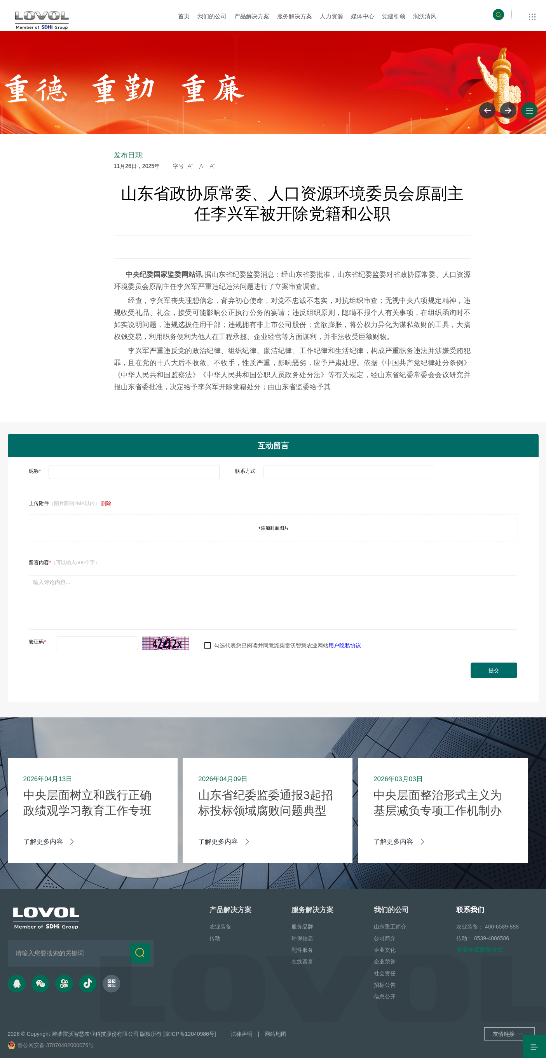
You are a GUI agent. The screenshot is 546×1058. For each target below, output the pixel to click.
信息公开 (385, 996)
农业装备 (220, 926)
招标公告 (385, 984)
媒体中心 (362, 16)
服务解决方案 (294, 16)
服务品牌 (302, 926)
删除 (106, 503)
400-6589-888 (502, 926)
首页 (184, 16)
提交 (493, 670)
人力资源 (331, 16)
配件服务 (302, 949)
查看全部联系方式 (479, 949)
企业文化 (385, 949)
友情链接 (508, 1033)
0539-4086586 (491, 937)
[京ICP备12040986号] (189, 1033)
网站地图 (275, 1033)
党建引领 (393, 16)
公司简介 (385, 937)
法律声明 (242, 1033)
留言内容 (64, 562)
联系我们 (470, 909)
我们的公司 (212, 16)
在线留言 (302, 961)
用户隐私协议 (344, 645)
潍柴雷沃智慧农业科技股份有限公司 (95, 1033)
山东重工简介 (390, 926)
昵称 (35, 471)
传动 (214, 937)
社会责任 (385, 972)
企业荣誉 (385, 961)
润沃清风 (424, 16)
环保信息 (302, 937)
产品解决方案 (251, 16)
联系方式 (245, 471)
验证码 (37, 642)
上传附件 (70, 503)
